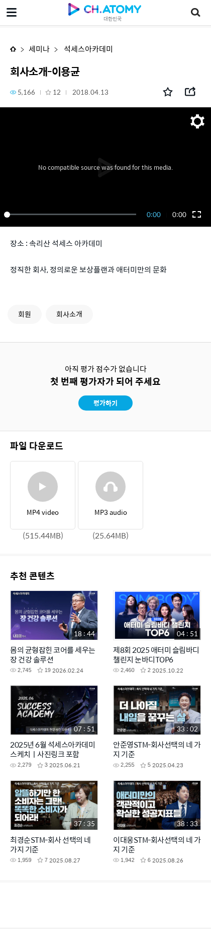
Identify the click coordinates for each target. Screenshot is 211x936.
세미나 (39, 48)
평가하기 (105, 402)
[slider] (72, 215)
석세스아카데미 (87, 48)
